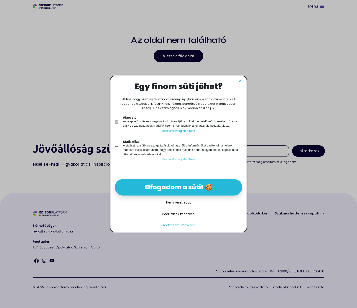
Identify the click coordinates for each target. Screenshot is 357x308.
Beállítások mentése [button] (178, 214)
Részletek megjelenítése (178, 131)
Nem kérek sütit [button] (178, 202)
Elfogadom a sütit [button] (174, 187)
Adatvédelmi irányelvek (178, 225)
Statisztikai (131, 141)
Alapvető (129, 117)
